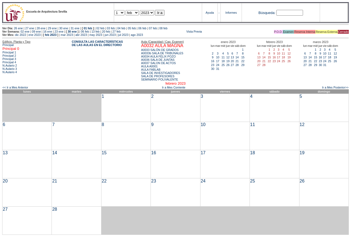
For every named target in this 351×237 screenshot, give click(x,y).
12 (228, 57)
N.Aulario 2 (9, 65)
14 (237, 57)
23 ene (59, 31)
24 (217, 65)
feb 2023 (50, 34)
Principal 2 (9, 55)
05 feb (132, 28)
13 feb (95, 31)
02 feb (100, 28)
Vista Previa (161, 31)
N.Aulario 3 (9, 68)
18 (223, 61)
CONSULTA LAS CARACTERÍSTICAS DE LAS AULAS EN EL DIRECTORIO (97, 43)
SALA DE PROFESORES (157, 76)
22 (243, 61)
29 (243, 65)
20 (232, 61)
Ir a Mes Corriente (173, 87)
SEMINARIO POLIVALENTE (159, 79)
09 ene (36, 31)
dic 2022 (20, 34)
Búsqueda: (266, 13)
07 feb (153, 28)
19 (228, 61)
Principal (8, 45)
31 (217, 68)
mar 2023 (67, 34)
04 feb (121, 28)
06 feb (142, 28)
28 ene (41, 28)
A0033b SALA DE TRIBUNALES (162, 53)
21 (237, 61)
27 (232, 65)
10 (217, 57)
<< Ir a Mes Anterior (15, 87)
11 (223, 57)
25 (223, 65)
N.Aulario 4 (9, 72)
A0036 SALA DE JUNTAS (158, 59)
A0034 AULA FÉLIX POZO (158, 56)
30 (212, 68)
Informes (231, 12)
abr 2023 (81, 34)
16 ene (47, 31)
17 (217, 61)
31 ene (75, 28)
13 (232, 57)
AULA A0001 (149, 66)
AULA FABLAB (151, 69)
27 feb (116, 31)
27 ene (29, 28)
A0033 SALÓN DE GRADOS (160, 50)
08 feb (163, 28)
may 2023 (95, 34)
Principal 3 (9, 59)
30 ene (63, 28)
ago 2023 (137, 34)
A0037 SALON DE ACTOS (158, 63)
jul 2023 (123, 34)
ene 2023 (35, 34)
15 (243, 57)
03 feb (111, 28)
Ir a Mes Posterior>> (335, 87)
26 (228, 65)
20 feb (106, 31)
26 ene (18, 28)
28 (237, 65)
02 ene (25, 31)
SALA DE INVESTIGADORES (160, 73)
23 (212, 65)
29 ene (52, 28)
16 (212, 61)
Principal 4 (9, 62)
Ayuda (210, 12)
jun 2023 (110, 34)
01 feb (88, 28)
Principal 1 (9, 52)
